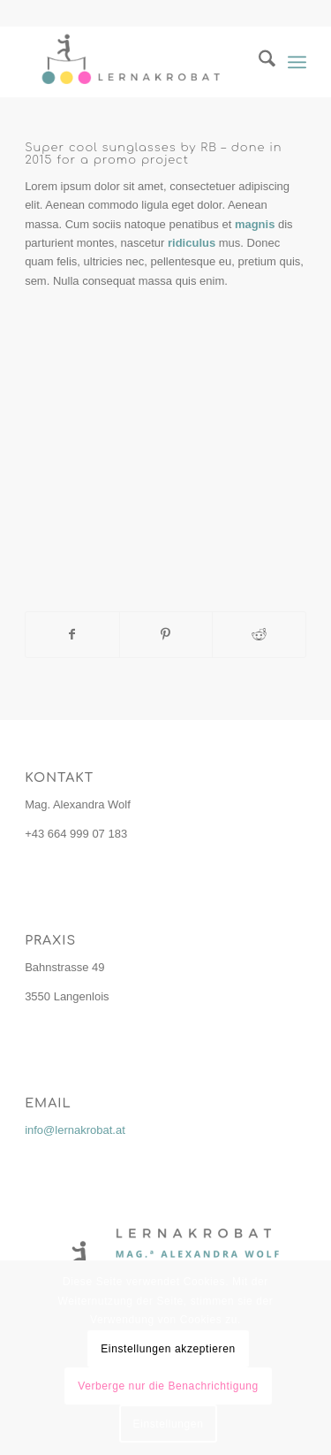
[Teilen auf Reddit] (259, 634)
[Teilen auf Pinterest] (166, 634)
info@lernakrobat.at (75, 1130)
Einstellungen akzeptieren (168, 1349)
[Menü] (297, 62)
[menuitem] (258, 62)
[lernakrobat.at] (137, 62)
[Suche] (258, 62)
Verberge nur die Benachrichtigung (168, 1386)
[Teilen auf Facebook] (72, 634)
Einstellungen (168, 1424)
